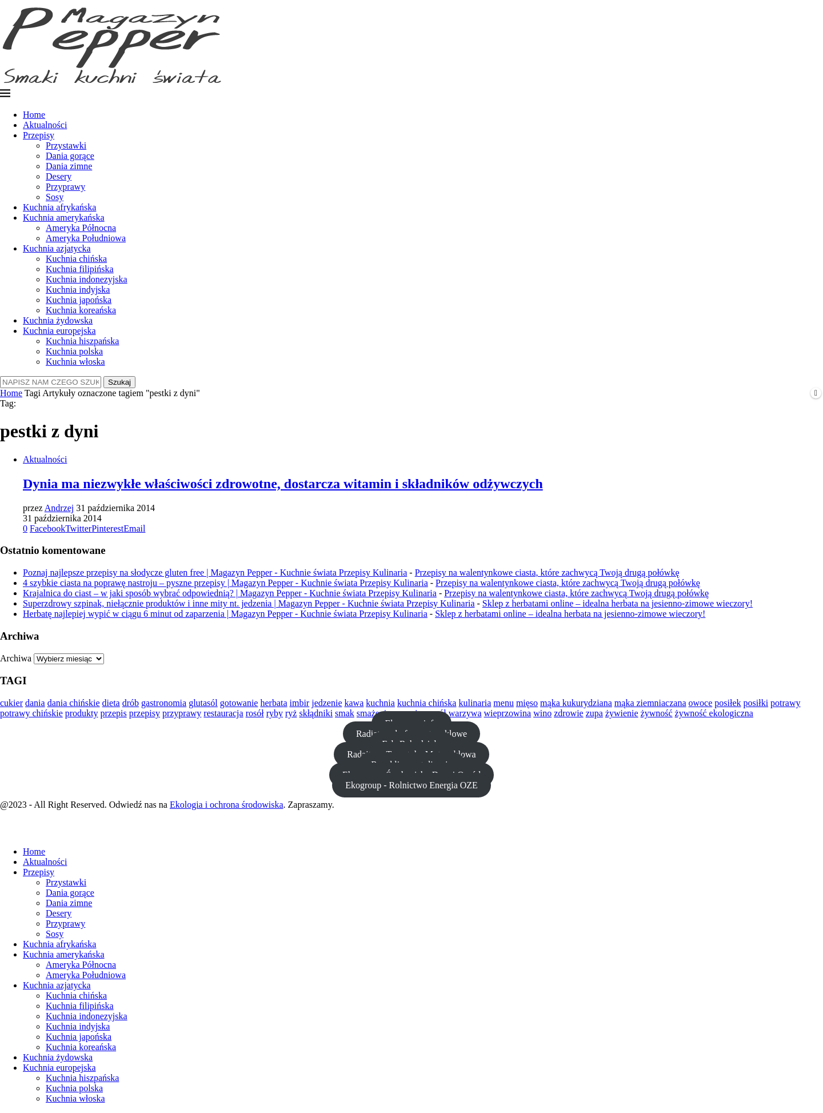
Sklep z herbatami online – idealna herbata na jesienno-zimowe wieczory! (617, 603)
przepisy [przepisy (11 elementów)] (144, 713)
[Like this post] (25, 528)
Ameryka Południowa (86, 238)
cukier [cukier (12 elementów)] (11, 703)
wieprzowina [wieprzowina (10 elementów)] (508, 713)
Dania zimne (69, 166)
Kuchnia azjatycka (57, 248)
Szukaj (119, 382)
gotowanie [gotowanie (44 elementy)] (239, 703)
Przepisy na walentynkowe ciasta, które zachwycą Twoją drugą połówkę (547, 572)
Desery (58, 176)
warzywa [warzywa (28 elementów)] (465, 713)
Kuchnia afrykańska (59, 207)
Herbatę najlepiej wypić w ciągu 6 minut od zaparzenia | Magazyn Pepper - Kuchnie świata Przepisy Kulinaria (225, 614)
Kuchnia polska (74, 351)
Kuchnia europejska (59, 331)
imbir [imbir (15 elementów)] (300, 703)
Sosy (54, 197)
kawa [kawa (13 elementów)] (354, 703)
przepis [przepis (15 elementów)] (114, 713)
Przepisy (38, 135)
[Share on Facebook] (47, 528)
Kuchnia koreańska (81, 310)
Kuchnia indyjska (78, 289)
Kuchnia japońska (78, 300)
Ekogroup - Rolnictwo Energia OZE (411, 785)
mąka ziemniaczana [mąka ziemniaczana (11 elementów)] (650, 703)
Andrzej (59, 508)
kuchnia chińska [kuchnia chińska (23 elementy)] (427, 703)
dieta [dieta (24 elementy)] (111, 703)
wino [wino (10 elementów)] (542, 713)
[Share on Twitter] (78, 528)
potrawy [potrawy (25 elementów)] (785, 703)
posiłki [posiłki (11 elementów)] (756, 703)
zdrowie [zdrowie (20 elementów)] (569, 713)
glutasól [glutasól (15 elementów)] (203, 703)
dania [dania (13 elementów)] (35, 703)
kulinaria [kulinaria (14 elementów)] (474, 703)
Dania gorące (70, 156)
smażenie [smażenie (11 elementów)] (374, 713)
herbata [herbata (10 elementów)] (273, 703)
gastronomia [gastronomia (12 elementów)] (163, 703)
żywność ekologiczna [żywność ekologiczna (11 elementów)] (714, 713)
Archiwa (15, 658)
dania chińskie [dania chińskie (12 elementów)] (73, 703)
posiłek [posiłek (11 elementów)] (727, 703)
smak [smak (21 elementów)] (344, 713)
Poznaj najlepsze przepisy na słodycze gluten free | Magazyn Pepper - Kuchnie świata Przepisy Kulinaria (215, 572)
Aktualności (45, 125)
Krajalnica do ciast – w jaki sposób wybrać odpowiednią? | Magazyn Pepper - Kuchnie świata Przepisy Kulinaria (230, 593)
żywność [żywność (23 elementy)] (657, 713)
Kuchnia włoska (75, 361)
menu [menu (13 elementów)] (503, 703)
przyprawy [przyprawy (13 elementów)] (181, 713)
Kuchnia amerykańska (64, 217)
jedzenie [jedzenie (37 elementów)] (326, 703)
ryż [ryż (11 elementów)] (291, 713)
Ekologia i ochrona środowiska (226, 804)
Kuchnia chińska (76, 259)
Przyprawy (65, 187)
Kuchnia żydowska (58, 320)
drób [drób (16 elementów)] (130, 703)
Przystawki (66, 145)
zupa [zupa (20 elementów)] (594, 713)
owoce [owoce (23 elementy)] (701, 703)
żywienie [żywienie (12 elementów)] (621, 713)
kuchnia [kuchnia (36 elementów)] (380, 703)
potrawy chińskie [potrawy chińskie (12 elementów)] (31, 713)
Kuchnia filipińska (80, 269)
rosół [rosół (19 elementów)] (255, 713)
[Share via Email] (134, 528)
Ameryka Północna (81, 228)
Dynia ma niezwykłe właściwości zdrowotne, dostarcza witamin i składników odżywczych (283, 483)
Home (34, 114)
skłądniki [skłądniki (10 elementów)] (316, 713)
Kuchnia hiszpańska (82, 341)
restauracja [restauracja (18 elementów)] (223, 713)
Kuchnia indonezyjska (86, 279)
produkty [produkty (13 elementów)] (81, 713)
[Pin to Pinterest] (107, 528)
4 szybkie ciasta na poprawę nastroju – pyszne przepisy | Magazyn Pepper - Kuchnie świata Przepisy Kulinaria (225, 583)
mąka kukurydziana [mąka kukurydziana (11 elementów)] (576, 703)
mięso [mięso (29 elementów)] (527, 703)
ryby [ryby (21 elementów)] (274, 713)
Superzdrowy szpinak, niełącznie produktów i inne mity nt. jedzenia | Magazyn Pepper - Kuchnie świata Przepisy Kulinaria (249, 603)
